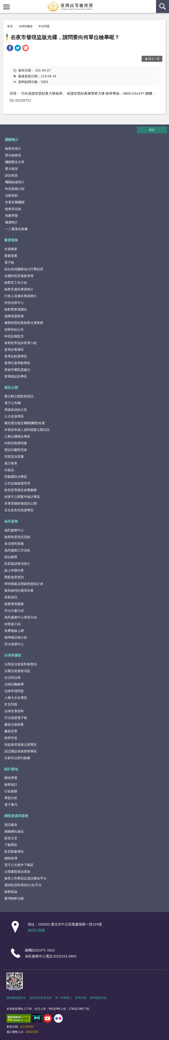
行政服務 (10, 791)
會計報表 (10, 463)
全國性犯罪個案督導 (18, 276)
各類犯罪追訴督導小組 (20, 343)
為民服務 (11, 521)
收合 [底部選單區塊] (152, 129)
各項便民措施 (14, 543)
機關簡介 (12, 139)
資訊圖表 (10, 825)
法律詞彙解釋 (14, 684)
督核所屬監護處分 (17, 369)
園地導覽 (10, 778)
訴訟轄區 (11, 175)
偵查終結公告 (14, 329)
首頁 (10, 26)
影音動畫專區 (14, 851)
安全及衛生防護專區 (18, 510)
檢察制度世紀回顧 (17, 537)
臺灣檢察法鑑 (14, 898)
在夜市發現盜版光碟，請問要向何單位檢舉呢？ (65, 37)
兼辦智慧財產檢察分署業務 (23, 323)
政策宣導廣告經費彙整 (20, 490)
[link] (10, 48)
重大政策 (11, 168)
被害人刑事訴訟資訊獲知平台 (25, 878)
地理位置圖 (36, 930)
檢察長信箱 (13, 209)
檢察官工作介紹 (15, 282)
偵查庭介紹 (12, 624)
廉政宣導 (10, 731)
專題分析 (10, 798)
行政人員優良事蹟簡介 (20, 296)
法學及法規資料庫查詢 (20, 664)
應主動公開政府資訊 (18, 396)
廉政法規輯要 (14, 724)
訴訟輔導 (10, 557)
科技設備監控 (14, 336)
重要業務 (11, 240)
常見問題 (44, 26)
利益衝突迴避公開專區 (20, 744)
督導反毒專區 (14, 349)
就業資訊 (10, 597)
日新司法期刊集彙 (17, 758)
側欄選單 (6, 7)
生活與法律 (12, 677)
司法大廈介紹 (14, 610)
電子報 (9, 262)
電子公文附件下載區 (18, 865)
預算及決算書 (14, 456)
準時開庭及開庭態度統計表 (23, 584)
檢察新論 (10, 891)
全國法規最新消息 (17, 671)
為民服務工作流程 (17, 550)
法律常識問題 (14, 691)
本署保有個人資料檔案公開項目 (27, 430)
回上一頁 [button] (153, 58)
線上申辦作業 (14, 570)
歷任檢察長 (13, 155)
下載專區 (10, 845)
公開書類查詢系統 (17, 871)
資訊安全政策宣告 (40, 997)
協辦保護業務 (14, 316)
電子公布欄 (12, 403)
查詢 (162, 6)
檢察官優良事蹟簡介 (18, 289)
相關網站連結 (14, 831)
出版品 (9, 470)
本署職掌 (10, 249)
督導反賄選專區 (15, 356)
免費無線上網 (14, 630)
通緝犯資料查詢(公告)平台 (23, 885)
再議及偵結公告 (15, 409)
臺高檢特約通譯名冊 (18, 590)
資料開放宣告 (98, 997)
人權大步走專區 (15, 697)
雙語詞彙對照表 (15, 450)
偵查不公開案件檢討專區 (22, 496)
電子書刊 (10, 804)
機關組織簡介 (14, 182)
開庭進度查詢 (14, 577)
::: (3, 3)
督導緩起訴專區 (15, 376)
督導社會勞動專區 (17, 363)
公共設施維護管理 (17, 483)
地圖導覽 (11, 215)
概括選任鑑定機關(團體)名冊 (24, 423)
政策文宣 (10, 838)
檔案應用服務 (14, 604)
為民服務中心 (14, 530)
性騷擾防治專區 (15, 476)
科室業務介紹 (14, 189)
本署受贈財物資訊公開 (20, 503)
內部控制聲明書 (15, 443)
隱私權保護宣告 (16, 997)
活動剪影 (11, 195)
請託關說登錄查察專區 (20, 751)
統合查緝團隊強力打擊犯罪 (23, 269)
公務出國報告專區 (17, 436)
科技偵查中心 (14, 302)
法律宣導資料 (14, 711)
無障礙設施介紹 (15, 637)
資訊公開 (11, 387)
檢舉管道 (10, 738)
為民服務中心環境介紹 (20, 617)
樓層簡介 (11, 222)
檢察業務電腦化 (15, 309)
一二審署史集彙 (16, 229)
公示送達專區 (14, 416)
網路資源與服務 (16, 816)
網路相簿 (10, 858)
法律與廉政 (26, 26)
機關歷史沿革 (14, 162)
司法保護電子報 (15, 718)
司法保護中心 (14, 644)
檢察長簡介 (13, 148)
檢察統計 (10, 784)
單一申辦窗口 (63, 997)
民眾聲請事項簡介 (17, 563)
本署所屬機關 (14, 202)
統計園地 (11, 769)
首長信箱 (80, 997)
